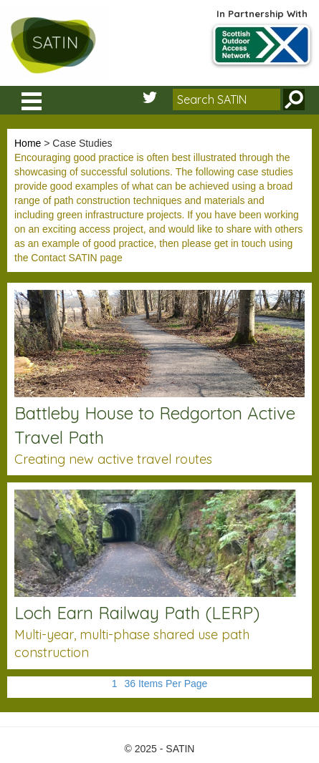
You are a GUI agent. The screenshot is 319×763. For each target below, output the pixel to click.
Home (27, 143)
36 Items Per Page (165, 683)
